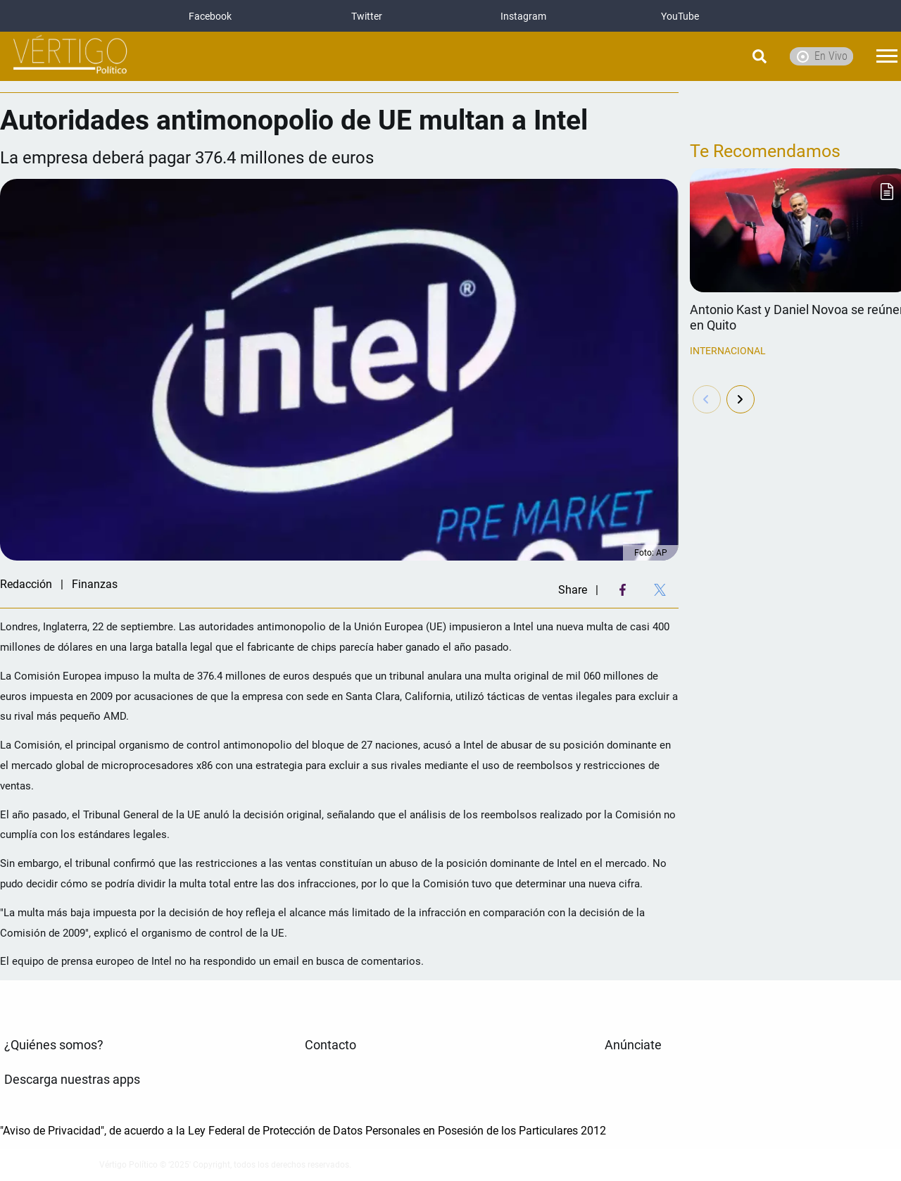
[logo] (70, 56)
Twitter (366, 16)
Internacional (728, 350)
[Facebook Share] (623, 590)
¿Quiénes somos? (53, 1045)
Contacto (330, 1045)
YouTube (680, 16)
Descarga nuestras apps (72, 1080)
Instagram (523, 16)
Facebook (210, 16)
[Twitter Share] (660, 590)
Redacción (26, 584)
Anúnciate (633, 1045)
